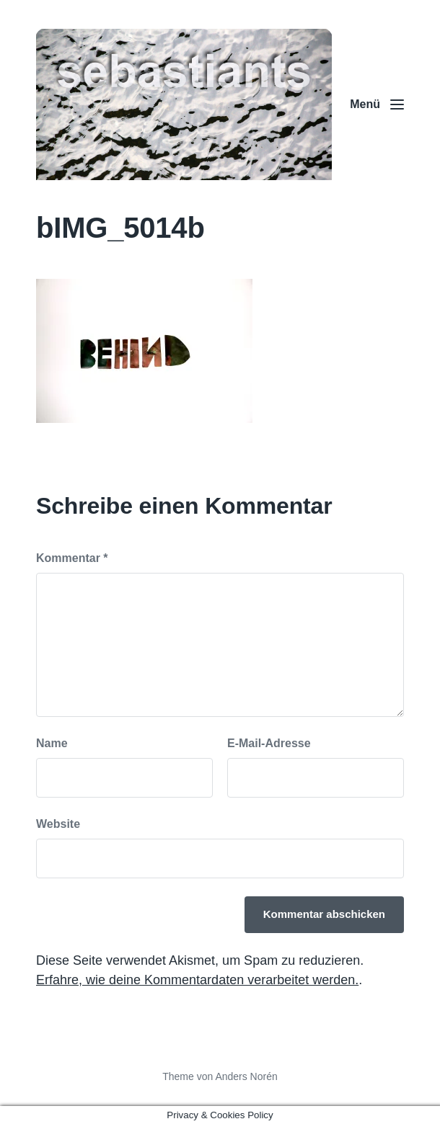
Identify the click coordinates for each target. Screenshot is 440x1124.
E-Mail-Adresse (269, 743)
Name (52, 743)
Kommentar (72, 558)
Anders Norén (246, 1076)
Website (58, 824)
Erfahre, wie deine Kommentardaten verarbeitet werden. (197, 980)
